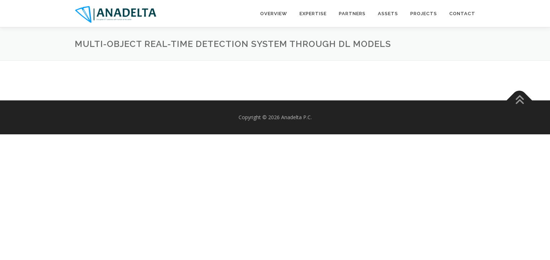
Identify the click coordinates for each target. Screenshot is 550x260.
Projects (423, 13)
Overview (273, 13)
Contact (462, 13)
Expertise (313, 13)
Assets (388, 13)
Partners (352, 13)
